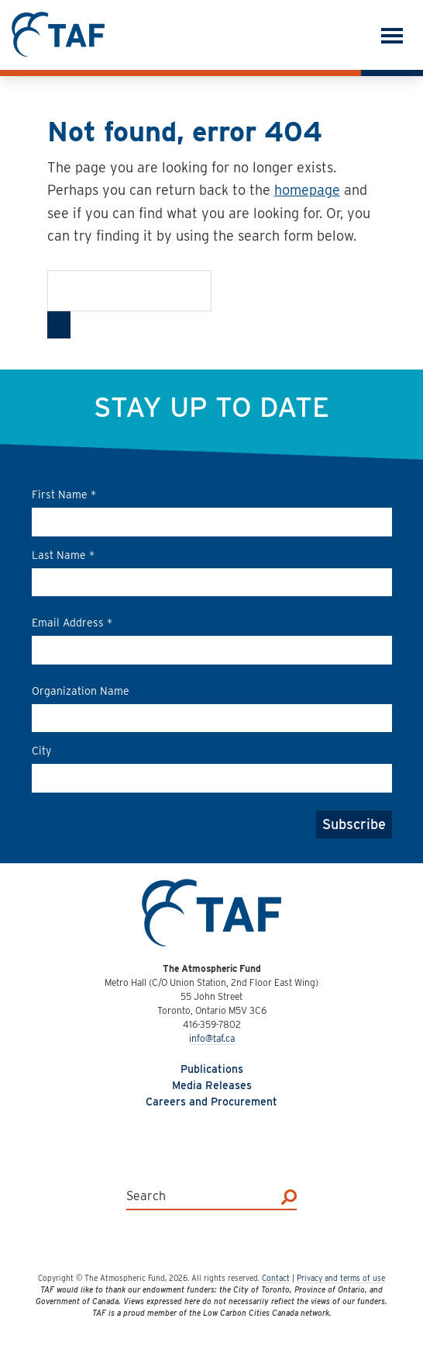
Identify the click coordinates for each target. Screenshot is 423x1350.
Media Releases (212, 1085)
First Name (64, 494)
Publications (212, 1069)
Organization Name (80, 691)
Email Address (72, 622)
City (41, 750)
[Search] (58, 324)
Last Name (63, 555)
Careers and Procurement (211, 1101)
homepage (307, 190)
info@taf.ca (212, 1038)
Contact (276, 1277)
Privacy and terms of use (341, 1277)
